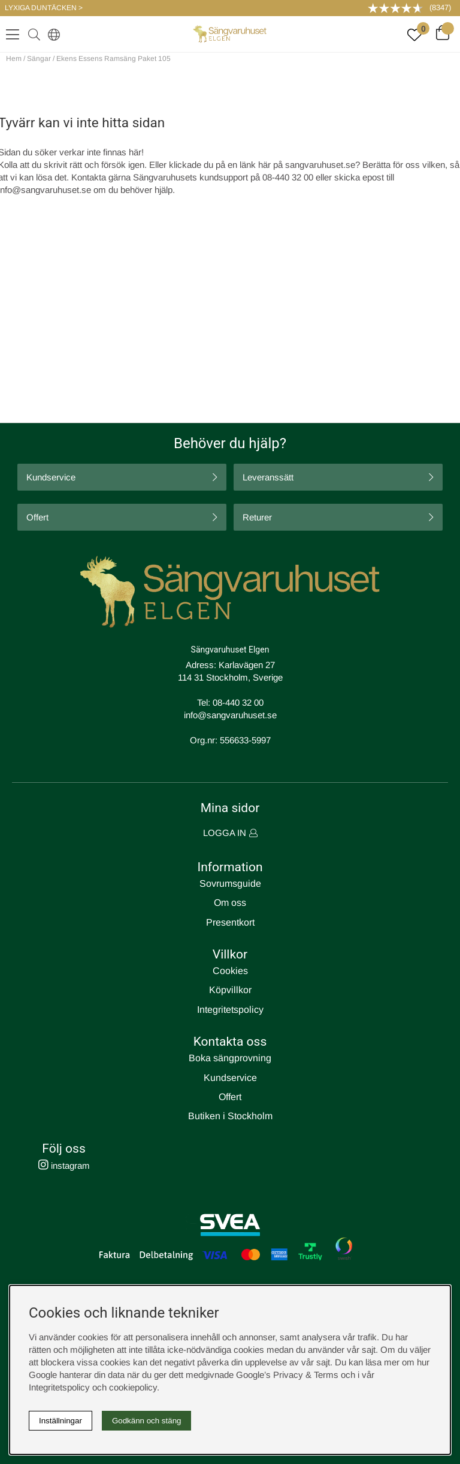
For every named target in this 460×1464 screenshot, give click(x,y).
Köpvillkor (230, 990)
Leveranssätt (268, 477)
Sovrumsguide (230, 883)
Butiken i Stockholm (230, 1116)
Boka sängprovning (230, 1058)
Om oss (230, 903)
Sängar (39, 58)
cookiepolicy (133, 1387)
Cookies (230, 971)
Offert (37, 517)
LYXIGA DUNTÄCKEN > (44, 8)
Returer (257, 517)
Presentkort (230, 922)
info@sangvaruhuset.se (230, 715)
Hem (14, 58)
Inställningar (60, 1420)
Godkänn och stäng (146, 1420)
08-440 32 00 (238, 702)
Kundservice (50, 477)
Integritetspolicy (230, 1009)
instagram (64, 1165)
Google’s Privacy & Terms (287, 1375)
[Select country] (51, 34)
